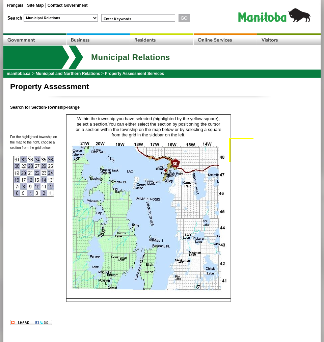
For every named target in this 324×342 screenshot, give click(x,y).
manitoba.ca (18, 73)
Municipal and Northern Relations (67, 73)
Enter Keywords (117, 19)
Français (15, 5)
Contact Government (68, 5)
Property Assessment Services (134, 73)
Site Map (35, 5)
